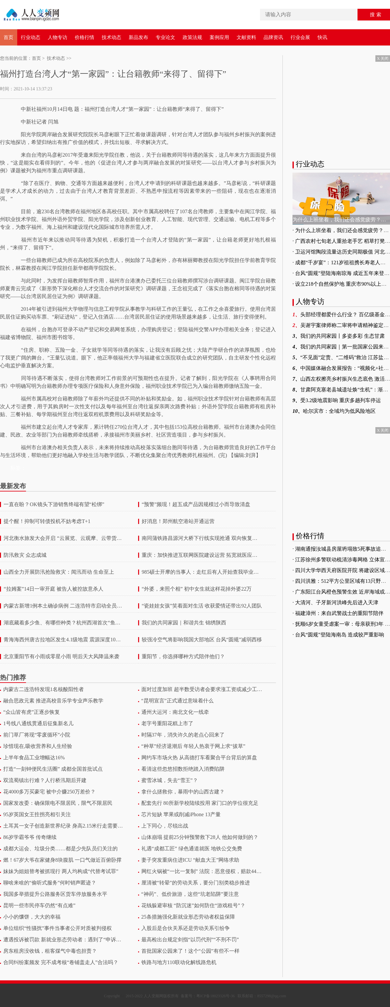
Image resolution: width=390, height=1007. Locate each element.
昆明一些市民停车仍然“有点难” (39, 905)
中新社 (28, 109)
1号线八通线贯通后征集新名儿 (38, 723)
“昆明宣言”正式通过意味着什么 (177, 700)
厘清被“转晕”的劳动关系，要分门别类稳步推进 (195, 882)
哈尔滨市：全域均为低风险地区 (334, 411)
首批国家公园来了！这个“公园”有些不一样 (190, 951)
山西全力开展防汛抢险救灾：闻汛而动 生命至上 (59, 572)
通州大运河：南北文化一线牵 (175, 712)
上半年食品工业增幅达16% (34, 757)
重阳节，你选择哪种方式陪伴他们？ (183, 656)
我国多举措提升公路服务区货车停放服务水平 (55, 894)
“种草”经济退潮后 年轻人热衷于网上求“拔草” (193, 746)
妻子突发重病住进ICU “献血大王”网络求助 (190, 860)
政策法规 (192, 37)
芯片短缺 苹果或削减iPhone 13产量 (181, 814)
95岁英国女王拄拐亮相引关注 (37, 814)
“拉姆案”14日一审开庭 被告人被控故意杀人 (53, 589)
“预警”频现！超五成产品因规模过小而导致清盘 (196, 504)
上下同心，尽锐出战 (164, 826)
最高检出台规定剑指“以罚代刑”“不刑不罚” (190, 939)
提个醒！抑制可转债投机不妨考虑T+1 (47, 521)
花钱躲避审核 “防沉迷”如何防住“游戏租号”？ (193, 905)
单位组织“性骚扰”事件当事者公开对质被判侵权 (57, 928)
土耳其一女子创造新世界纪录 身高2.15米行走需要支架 (63, 826)
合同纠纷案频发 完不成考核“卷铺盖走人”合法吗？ (60, 962)
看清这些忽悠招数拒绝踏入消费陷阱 (183, 769)
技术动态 (111, 37)
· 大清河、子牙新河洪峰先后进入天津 (335, 602)
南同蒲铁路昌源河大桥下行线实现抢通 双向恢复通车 (202, 538)
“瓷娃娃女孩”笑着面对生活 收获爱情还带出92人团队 (202, 605)
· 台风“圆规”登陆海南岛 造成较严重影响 (338, 634)
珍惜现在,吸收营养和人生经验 (37, 746)
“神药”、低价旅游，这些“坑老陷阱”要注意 (190, 894)
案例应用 (219, 37)
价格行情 (84, 37)
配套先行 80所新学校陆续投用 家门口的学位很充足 (199, 803)
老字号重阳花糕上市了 (167, 723)
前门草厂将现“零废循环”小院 (36, 735)
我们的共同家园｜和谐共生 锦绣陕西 (184, 622)
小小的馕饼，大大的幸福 (31, 917)
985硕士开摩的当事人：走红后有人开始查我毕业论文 (202, 572)
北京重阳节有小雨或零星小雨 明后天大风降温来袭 (61, 656)
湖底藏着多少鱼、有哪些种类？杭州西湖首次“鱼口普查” (64, 622)
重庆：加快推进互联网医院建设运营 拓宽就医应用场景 (202, 555)
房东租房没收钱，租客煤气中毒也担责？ (50, 951)
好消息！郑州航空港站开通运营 (178, 521)
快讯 (322, 37)
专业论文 (165, 37)
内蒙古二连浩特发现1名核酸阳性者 (43, 689)
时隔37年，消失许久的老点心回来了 (183, 735)
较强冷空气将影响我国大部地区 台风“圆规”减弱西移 (202, 639)
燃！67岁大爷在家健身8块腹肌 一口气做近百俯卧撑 (62, 860)
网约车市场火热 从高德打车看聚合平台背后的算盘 (199, 757)
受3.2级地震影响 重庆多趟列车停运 (336, 400)
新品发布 (138, 37)
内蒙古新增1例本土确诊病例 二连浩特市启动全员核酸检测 (64, 605)
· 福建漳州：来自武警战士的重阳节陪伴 (338, 613)
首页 (8, 37)
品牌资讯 (273, 37)
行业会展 (300, 37)
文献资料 (246, 37)
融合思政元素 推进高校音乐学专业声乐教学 (53, 700)
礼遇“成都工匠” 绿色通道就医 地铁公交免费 (191, 848)
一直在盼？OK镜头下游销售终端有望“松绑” (54, 504)
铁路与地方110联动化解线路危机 (178, 962)
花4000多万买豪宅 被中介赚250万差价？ (49, 791)
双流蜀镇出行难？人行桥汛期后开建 (44, 780)
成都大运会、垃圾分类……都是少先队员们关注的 (60, 848)
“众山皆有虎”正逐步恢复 (31, 712)
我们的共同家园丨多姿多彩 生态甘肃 (338, 336)
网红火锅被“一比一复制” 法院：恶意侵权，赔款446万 (202, 871)
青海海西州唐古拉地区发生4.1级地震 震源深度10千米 (64, 639)
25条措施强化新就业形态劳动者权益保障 (188, 917)
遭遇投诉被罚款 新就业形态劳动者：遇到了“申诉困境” (63, 939)
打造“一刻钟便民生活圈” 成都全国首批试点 (53, 769)
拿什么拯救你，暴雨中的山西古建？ (183, 791)
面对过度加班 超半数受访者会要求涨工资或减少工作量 (202, 689)
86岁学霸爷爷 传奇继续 (30, 837)
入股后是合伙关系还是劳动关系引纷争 (185, 928)
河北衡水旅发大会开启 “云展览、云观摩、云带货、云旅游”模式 (64, 538)
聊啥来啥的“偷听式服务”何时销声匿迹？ (49, 882)
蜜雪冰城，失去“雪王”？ (169, 780)
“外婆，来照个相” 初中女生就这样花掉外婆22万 (197, 589)
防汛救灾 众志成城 (25, 555)
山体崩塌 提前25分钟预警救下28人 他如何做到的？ (199, 837)
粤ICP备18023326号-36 (215, 996)
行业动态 (30, 37)
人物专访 (57, 37)
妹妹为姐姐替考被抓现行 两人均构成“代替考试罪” (60, 871)
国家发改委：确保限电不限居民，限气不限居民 (57, 803)
